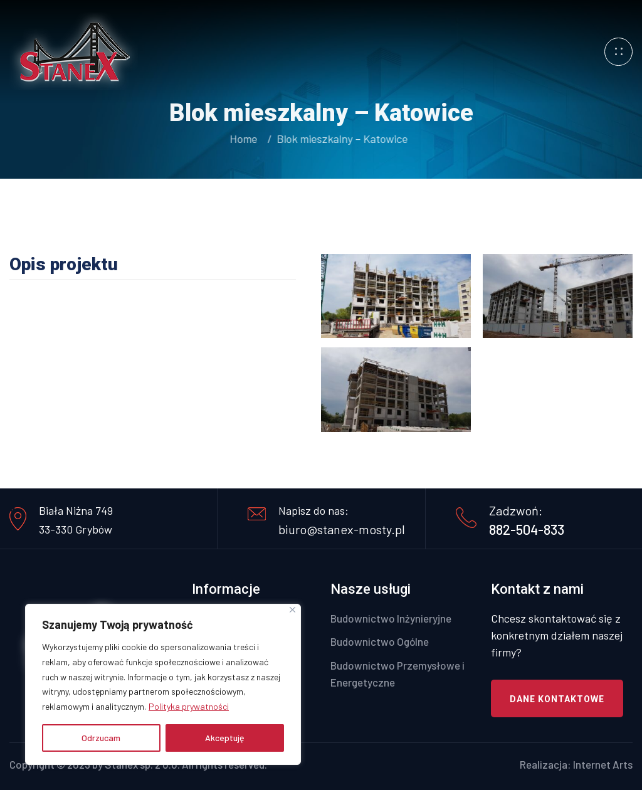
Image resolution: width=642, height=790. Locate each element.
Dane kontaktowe (557, 699)
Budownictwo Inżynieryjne (390, 618)
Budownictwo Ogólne (379, 641)
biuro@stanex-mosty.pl (341, 529)
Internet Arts (603, 764)
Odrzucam (101, 737)
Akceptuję (225, 737)
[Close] (292, 610)
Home (244, 138)
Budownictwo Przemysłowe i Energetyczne (397, 673)
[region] (163, 684)
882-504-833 (526, 529)
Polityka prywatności (189, 706)
